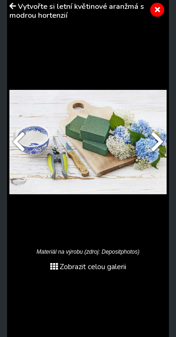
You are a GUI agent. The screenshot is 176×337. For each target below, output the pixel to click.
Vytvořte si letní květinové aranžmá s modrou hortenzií (76, 11)
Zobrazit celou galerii (88, 267)
